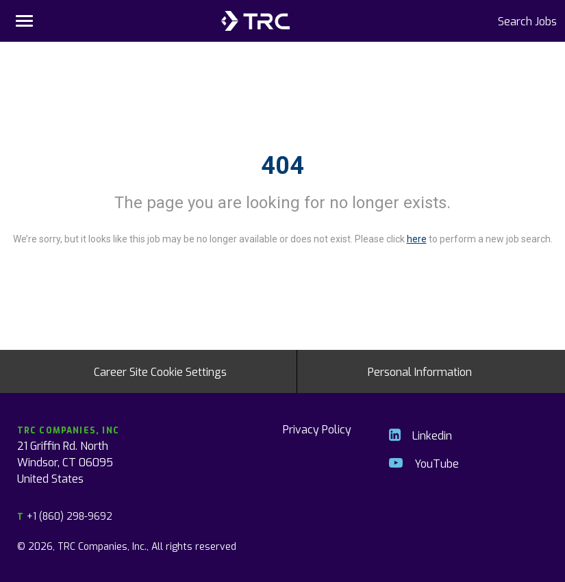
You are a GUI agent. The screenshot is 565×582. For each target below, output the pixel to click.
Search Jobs (527, 20)
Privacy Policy (317, 428)
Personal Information (420, 371)
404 (282, 165)
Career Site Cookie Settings (160, 371)
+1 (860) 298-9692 (64, 515)
